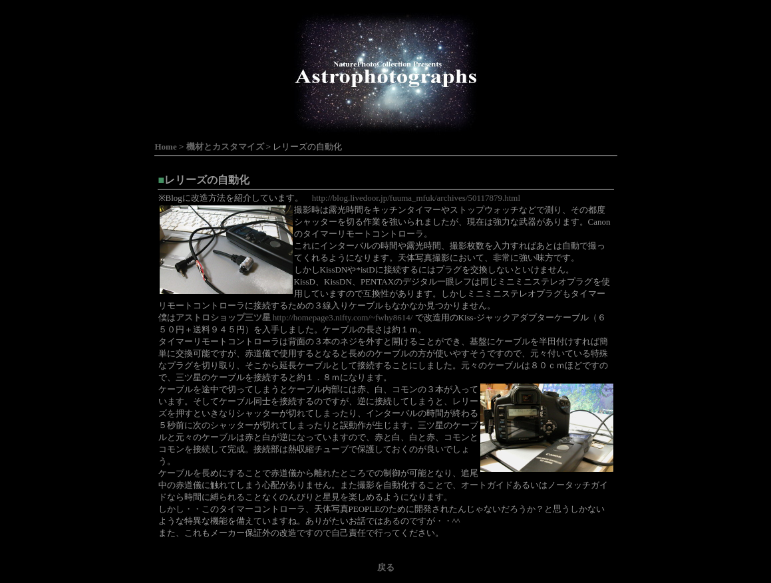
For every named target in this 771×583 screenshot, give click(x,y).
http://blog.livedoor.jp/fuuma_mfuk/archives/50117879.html (416, 198)
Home (166, 147)
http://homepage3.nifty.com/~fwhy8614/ (294, 317)
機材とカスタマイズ (225, 147)
